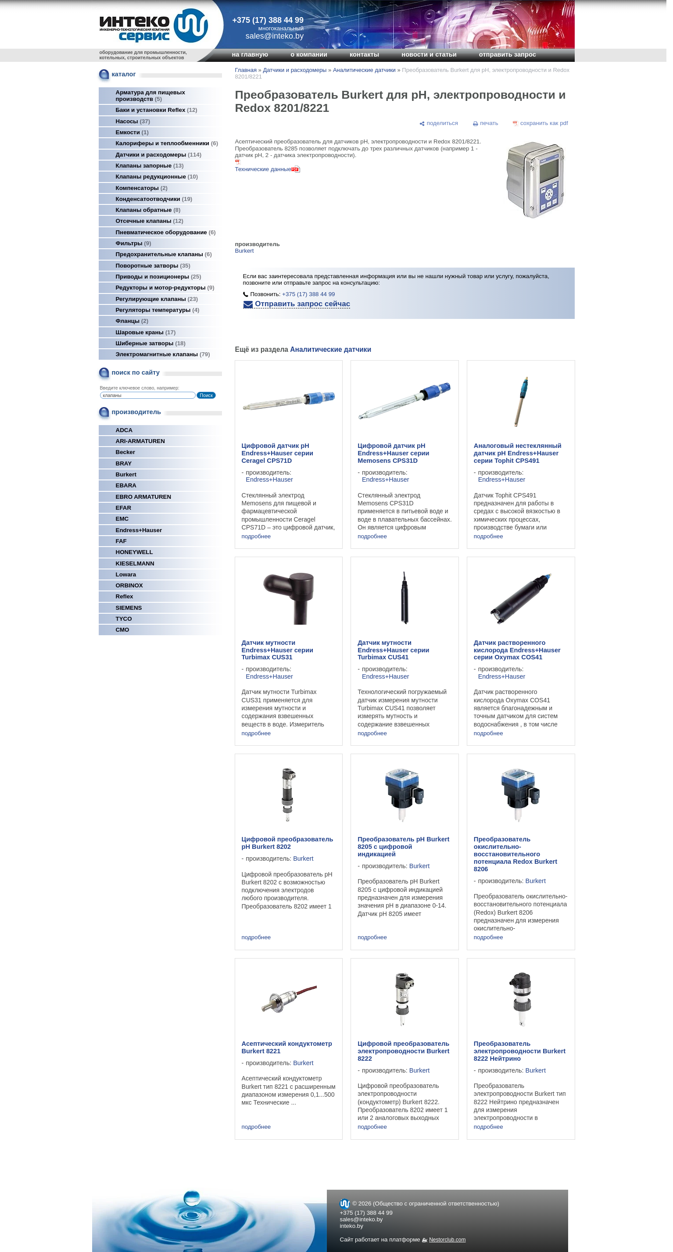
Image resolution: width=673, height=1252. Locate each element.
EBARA (126, 485)
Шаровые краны (146, 332)
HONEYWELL (134, 552)
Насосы (133, 121)
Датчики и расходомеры (159, 154)
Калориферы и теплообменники (167, 143)
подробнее (256, 536)
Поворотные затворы (153, 265)
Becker (125, 452)
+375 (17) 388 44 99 (268, 20)
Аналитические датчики (364, 70)
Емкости (132, 132)
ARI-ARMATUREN (140, 441)
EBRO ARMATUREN (144, 497)
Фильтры (133, 243)
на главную (250, 54)
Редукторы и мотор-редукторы (165, 287)
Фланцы (132, 321)
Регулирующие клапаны (157, 299)
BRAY (124, 463)
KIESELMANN (135, 563)
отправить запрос (507, 54)
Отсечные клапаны (150, 221)
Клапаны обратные (148, 210)
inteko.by (351, 1226)
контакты (364, 54)
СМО (122, 629)
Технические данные (263, 169)
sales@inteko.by (361, 1219)
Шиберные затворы (151, 343)
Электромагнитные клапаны (163, 354)
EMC (122, 518)
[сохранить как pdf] (540, 123)
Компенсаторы (142, 188)
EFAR (124, 507)
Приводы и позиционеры (158, 276)
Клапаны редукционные (157, 176)
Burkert (126, 474)
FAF (121, 541)
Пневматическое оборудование (166, 232)
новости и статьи (429, 54)
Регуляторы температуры (158, 310)
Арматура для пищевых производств (150, 95)
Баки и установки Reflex (156, 110)
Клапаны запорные (150, 165)
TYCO (124, 618)
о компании (308, 54)
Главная (246, 70)
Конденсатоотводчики (154, 199)
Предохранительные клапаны (164, 254)
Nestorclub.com (447, 1240)
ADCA (124, 430)
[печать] (485, 123)
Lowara (126, 574)
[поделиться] (439, 123)
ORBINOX (129, 585)
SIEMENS (129, 608)
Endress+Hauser (139, 530)
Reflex (124, 596)
